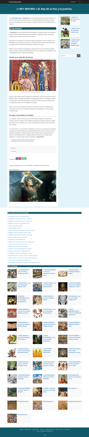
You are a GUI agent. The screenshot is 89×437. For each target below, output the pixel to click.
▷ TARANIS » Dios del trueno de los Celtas (17, 246)
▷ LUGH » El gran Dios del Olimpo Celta (17, 244)
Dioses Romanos (72, 388)
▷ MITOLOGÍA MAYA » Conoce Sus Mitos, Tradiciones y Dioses (23, 271)
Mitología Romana (22, 414)
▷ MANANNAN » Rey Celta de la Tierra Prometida (22, 141)
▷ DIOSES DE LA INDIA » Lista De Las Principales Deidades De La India (74, 284)
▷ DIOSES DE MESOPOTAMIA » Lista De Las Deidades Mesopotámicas (23, 298)
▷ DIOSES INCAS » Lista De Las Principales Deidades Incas (74, 297)
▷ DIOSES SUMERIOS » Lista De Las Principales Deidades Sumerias (74, 337)
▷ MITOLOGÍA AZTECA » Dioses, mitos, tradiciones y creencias (74, 350)
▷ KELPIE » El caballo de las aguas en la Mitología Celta (20, 230)
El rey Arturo (14, 151)
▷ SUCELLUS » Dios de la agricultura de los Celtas (19, 248)
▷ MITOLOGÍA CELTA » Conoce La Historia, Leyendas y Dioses (22, 255)
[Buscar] (78, 55)
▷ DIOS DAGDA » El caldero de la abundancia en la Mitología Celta (23, 262)
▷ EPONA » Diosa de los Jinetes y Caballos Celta (75, 30)
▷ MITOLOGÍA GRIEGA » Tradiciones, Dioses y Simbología (24, 376)
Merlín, (40, 40)
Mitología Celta (19, 165)
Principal (21, 429)
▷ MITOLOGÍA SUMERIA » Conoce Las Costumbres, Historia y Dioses (49, 272)
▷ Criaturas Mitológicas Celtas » (15, 225)
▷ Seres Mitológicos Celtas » (14, 228)
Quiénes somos (27, 429)
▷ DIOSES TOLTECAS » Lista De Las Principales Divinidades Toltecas (24, 350)
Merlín (11, 96)
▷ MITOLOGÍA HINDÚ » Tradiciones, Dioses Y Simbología (49, 376)
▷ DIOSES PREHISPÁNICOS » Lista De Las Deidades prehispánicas (49, 338)
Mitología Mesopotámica (74, 401)
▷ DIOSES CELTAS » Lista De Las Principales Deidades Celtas (75, 42)
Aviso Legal (67, 429)
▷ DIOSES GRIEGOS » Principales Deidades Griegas (48, 297)
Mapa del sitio (35, 429)
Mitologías (74, 2)
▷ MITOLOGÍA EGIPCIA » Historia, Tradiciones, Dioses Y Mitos (74, 363)
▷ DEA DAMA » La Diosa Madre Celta (16, 239)
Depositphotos (49, 431)
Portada (11, 165)
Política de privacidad (49, 429)
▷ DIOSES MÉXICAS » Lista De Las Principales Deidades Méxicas (24, 324)
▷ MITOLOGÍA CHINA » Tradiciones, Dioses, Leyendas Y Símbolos (49, 363)
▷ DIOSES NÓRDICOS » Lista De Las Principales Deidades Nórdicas (49, 324)
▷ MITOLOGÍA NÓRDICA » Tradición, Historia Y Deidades (24, 390)
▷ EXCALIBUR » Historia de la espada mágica (18, 216)
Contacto (42, 429)
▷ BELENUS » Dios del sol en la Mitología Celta (18, 251)
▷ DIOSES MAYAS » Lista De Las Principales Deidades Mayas (49, 311)
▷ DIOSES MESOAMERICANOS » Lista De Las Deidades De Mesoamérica (74, 312)
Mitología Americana (23, 401)
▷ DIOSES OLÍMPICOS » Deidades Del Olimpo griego (74, 324)
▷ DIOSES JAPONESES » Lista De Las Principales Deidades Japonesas (24, 311)
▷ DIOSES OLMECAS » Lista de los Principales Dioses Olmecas (24, 337)
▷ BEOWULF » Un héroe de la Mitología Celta (18, 223)
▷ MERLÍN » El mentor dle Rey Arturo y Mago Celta (22, 139)
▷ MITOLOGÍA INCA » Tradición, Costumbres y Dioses (74, 376)
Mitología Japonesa (48, 401)
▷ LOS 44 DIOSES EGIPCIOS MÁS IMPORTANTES (47, 350)
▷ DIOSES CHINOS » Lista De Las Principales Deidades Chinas (49, 284)
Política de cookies (59, 429)
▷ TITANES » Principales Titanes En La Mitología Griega (49, 390)
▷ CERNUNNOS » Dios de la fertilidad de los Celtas (19, 253)
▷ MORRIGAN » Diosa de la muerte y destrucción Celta (20, 242)
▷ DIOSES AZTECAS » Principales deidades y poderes (74, 271)
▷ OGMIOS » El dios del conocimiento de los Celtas (19, 235)
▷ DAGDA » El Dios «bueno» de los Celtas (75, 19)
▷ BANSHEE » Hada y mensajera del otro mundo (19, 232)
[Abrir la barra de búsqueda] (80, 2)
